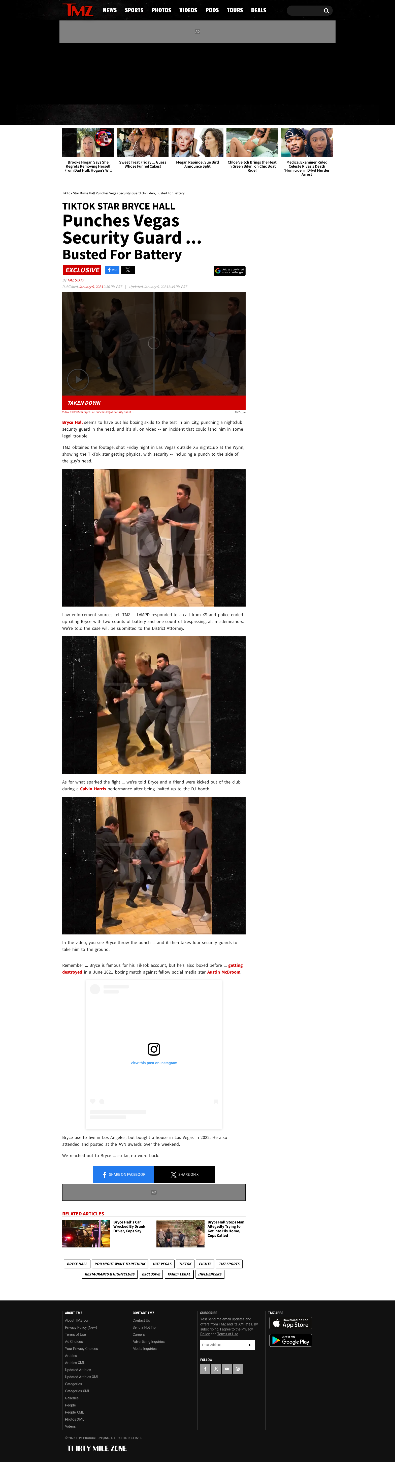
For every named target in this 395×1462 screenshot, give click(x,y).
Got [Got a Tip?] (78, 94)
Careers (139, 1335)
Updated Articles (78, 1370)
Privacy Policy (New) (81, 1327)
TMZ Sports (229, 1263)
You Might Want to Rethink (120, 1263)
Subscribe (250, 1345)
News (74, 115)
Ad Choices (74, 1342)
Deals (311, 115)
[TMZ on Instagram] (92, 72)
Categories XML (77, 1391)
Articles (71, 1356)
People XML (74, 1412)
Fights (205, 1263)
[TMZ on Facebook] (66, 72)
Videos (199, 115)
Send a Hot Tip (144, 1327)
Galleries (72, 1398)
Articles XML (75, 1363)
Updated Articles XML (82, 1377)
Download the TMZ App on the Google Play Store (290, 1340)
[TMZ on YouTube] (227, 1369)
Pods (237, 115)
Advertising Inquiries (149, 1342)
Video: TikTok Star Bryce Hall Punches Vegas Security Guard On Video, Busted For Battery (99, 412)
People (70, 1405)
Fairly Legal (179, 1274)
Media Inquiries (145, 1349)
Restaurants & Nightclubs (109, 1274)
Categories (73, 1384)
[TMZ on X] (74, 72)
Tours (273, 115)
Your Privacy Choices (81, 1349)
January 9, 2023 (90, 286)
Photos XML (74, 1419)
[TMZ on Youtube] (82, 72)
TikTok (185, 1263)
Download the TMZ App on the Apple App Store (290, 1323)
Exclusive (151, 1274)
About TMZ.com (77, 1320)
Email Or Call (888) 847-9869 (120, 94)
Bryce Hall (77, 1263)
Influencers (209, 1274)
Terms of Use (75, 1335)
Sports (113, 115)
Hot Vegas (162, 1263)
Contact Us (141, 1320)
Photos (156, 115)
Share (123, 1175)
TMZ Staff (75, 280)
